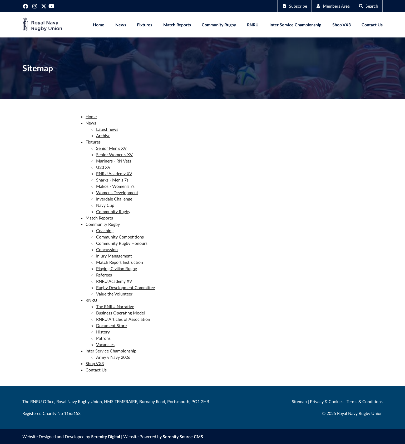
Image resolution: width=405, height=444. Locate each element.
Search (368, 5)
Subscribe (294, 5)
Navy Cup (105, 205)
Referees (104, 274)
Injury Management (114, 255)
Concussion (107, 249)
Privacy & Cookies (326, 401)
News (120, 24)
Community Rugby (219, 24)
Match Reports (177, 24)
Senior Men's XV (111, 148)
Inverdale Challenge (114, 198)
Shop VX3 (341, 24)
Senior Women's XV (114, 154)
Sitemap (299, 401)
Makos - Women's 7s (115, 186)
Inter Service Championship (295, 24)
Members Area (333, 5)
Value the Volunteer (114, 293)
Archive (103, 135)
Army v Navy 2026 (113, 357)
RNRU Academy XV (114, 173)
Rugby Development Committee (125, 287)
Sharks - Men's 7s (112, 179)
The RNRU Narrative (115, 306)
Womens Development (117, 192)
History (103, 331)
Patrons (103, 338)
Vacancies (105, 344)
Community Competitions (120, 236)
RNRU (253, 24)
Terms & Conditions (365, 401)
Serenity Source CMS (183, 436)
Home (98, 24)
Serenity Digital (105, 436)
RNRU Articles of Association (123, 319)
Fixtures (144, 24)
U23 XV (103, 167)
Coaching (104, 230)
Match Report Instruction (119, 262)
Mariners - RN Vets (113, 160)
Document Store (111, 325)
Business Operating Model (120, 312)
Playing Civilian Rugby (116, 268)
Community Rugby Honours (121, 243)
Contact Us (372, 24)
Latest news (107, 129)
